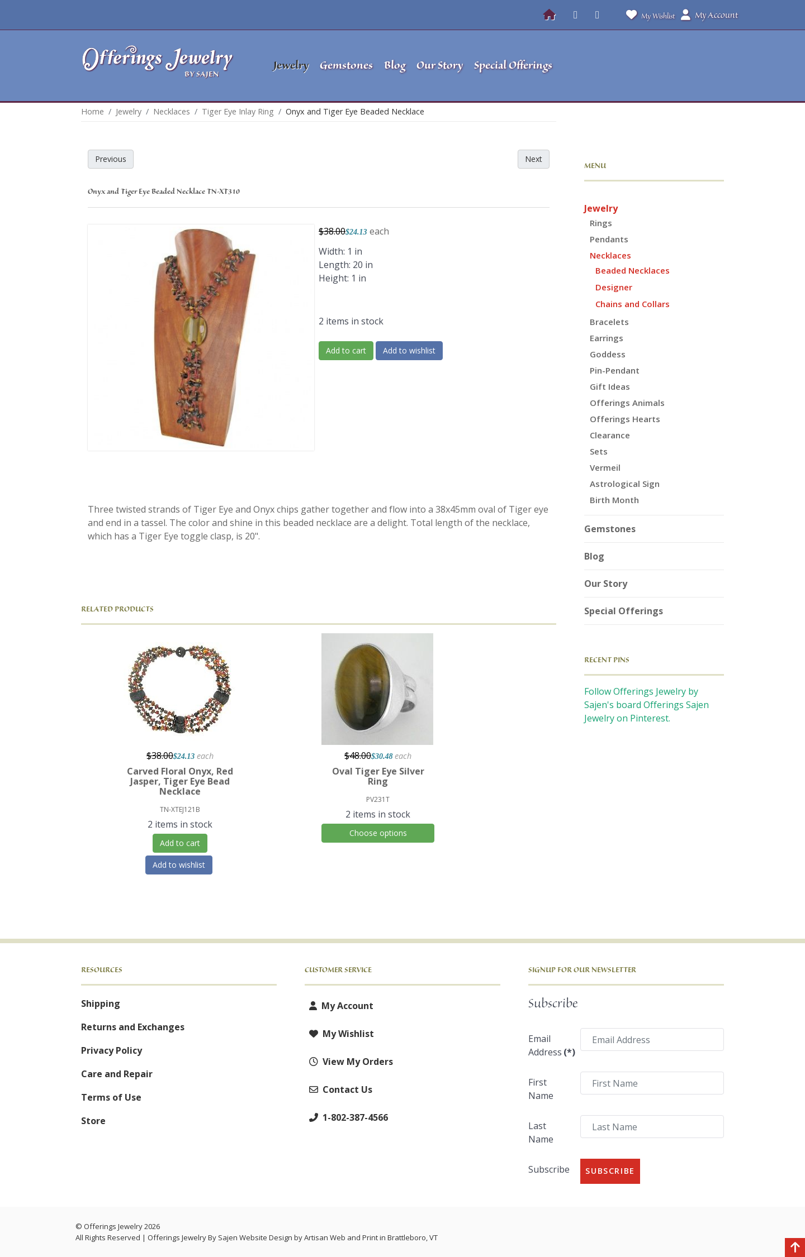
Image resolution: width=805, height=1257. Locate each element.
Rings (601, 222)
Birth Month (614, 499)
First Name (540, 1089)
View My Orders (349, 1061)
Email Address (551, 1045)
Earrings (606, 337)
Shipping (100, 1003)
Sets (599, 451)
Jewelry (601, 208)
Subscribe (549, 1169)
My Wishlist (648, 15)
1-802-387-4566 (346, 1117)
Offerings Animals (627, 402)
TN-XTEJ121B (180, 809)
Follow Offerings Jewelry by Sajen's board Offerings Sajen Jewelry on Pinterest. (646, 704)
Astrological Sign (625, 483)
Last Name (540, 1132)
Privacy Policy (111, 1050)
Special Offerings (623, 611)
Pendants (609, 239)
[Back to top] (794, 1248)
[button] (654, 65)
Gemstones (610, 529)
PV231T (378, 799)
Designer (613, 287)
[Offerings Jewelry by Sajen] (161, 65)
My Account (339, 1006)
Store (93, 1121)
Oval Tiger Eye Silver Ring (378, 776)
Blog (594, 556)
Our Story (605, 583)
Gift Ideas (610, 386)
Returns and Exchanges (132, 1027)
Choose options (378, 833)
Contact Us (338, 1089)
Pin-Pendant (615, 370)
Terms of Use (111, 1097)
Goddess (608, 354)
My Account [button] (709, 15)
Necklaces (610, 255)
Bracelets (609, 321)
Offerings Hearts (625, 418)
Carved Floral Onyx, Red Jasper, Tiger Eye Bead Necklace (180, 781)
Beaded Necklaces (632, 270)
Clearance (610, 435)
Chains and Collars (632, 303)
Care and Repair (117, 1074)
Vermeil (605, 467)
